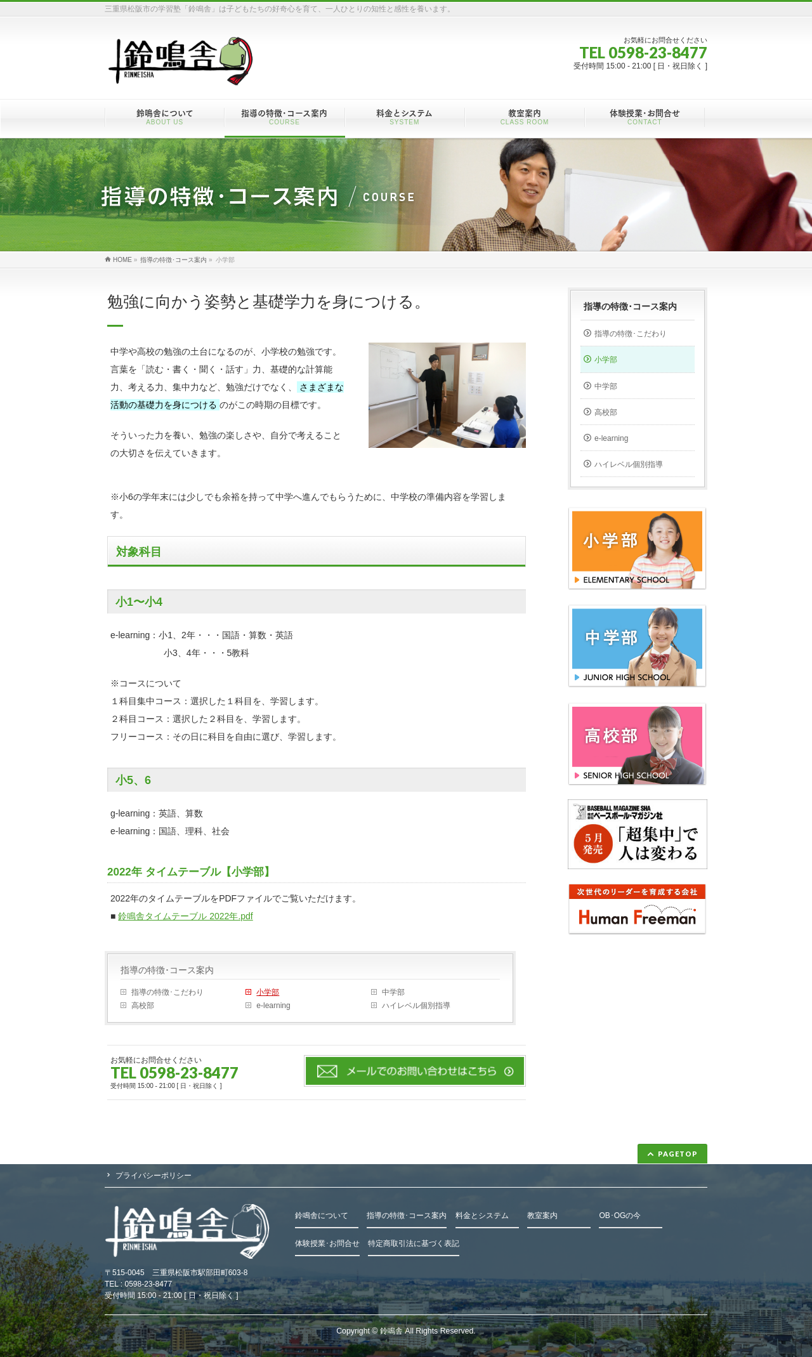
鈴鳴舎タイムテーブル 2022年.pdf (185, 916)
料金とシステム (482, 1215)
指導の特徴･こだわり (167, 992)
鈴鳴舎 (391, 1331)
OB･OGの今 (620, 1215)
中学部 (393, 992)
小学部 (267, 992)
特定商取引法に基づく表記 (413, 1243)
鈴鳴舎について (321, 1215)
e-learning (273, 1005)
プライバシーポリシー (153, 1175)
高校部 (142, 1005)
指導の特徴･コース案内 (167, 970)
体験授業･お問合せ (327, 1243)
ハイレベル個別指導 (416, 1005)
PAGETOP (678, 1154)
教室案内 (542, 1215)
